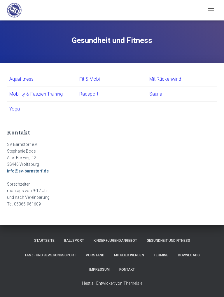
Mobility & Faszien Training (36, 94)
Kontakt (127, 269)
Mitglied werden (129, 255)
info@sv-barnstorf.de (28, 171)
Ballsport (74, 241)
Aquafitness (21, 79)
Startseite (44, 241)
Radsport (88, 94)
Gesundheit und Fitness (168, 241)
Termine (161, 255)
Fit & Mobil (90, 79)
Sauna (155, 94)
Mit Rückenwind (165, 79)
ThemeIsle (132, 283)
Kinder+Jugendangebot (115, 241)
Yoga (14, 109)
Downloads (189, 255)
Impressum (99, 269)
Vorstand (95, 255)
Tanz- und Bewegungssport (50, 255)
